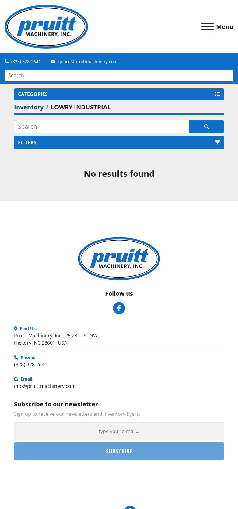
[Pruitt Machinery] (119, 258)
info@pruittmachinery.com (45, 386)
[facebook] (119, 308)
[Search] (119, 75)
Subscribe (119, 451)
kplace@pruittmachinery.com (87, 61)
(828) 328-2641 (26, 61)
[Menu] (207, 26)
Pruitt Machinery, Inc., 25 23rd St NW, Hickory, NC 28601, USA (56, 339)
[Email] (119, 431)
